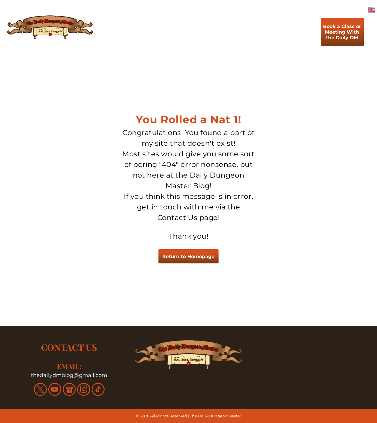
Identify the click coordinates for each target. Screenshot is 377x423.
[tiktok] (98, 390)
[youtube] (54, 390)
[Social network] (69, 390)
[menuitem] (133, 33)
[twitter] (40, 390)
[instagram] (83, 390)
